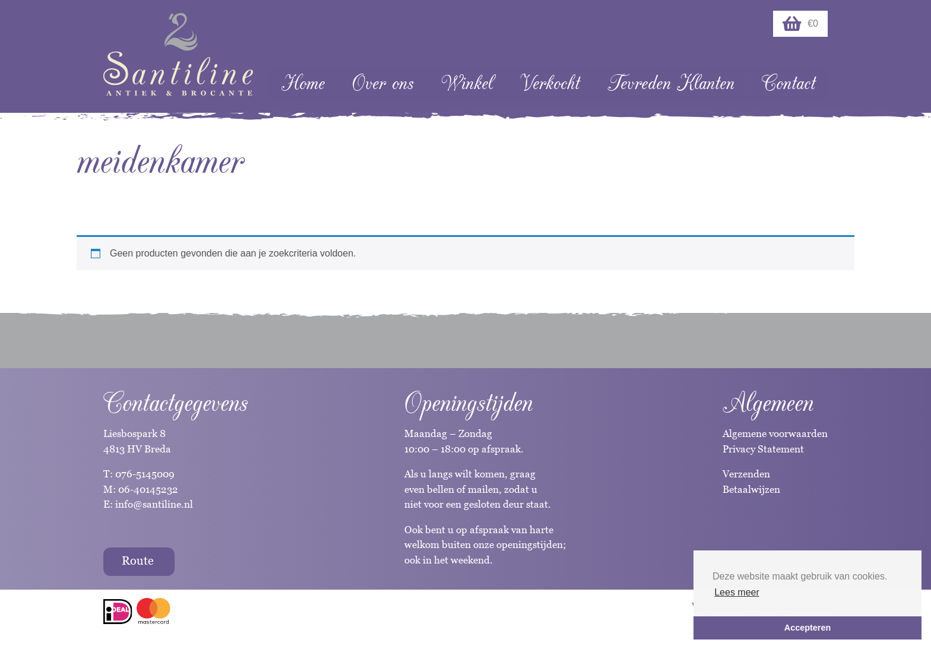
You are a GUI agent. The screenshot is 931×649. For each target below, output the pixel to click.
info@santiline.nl (154, 504)
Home (303, 83)
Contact (788, 83)
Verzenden (746, 474)
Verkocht (550, 83)
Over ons (382, 83)
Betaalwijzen (751, 489)
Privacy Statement (763, 449)
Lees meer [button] (736, 592)
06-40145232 (148, 489)
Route (138, 560)
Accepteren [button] (807, 627)
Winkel (467, 83)
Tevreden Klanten (670, 83)
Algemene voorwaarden (775, 433)
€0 (800, 23)
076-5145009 (144, 474)
